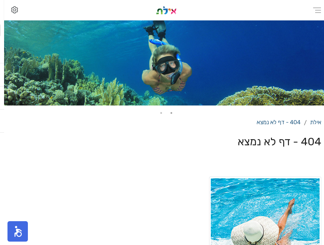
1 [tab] (167, 113)
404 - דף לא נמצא (274, 122)
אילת (311, 122)
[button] (13, 231)
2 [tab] (157, 113)
